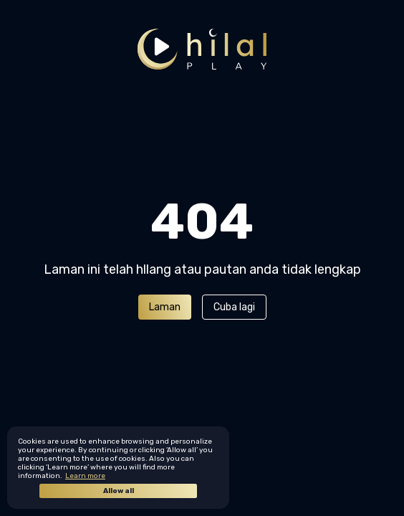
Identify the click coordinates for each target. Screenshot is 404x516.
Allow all (118, 491)
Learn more (85, 476)
